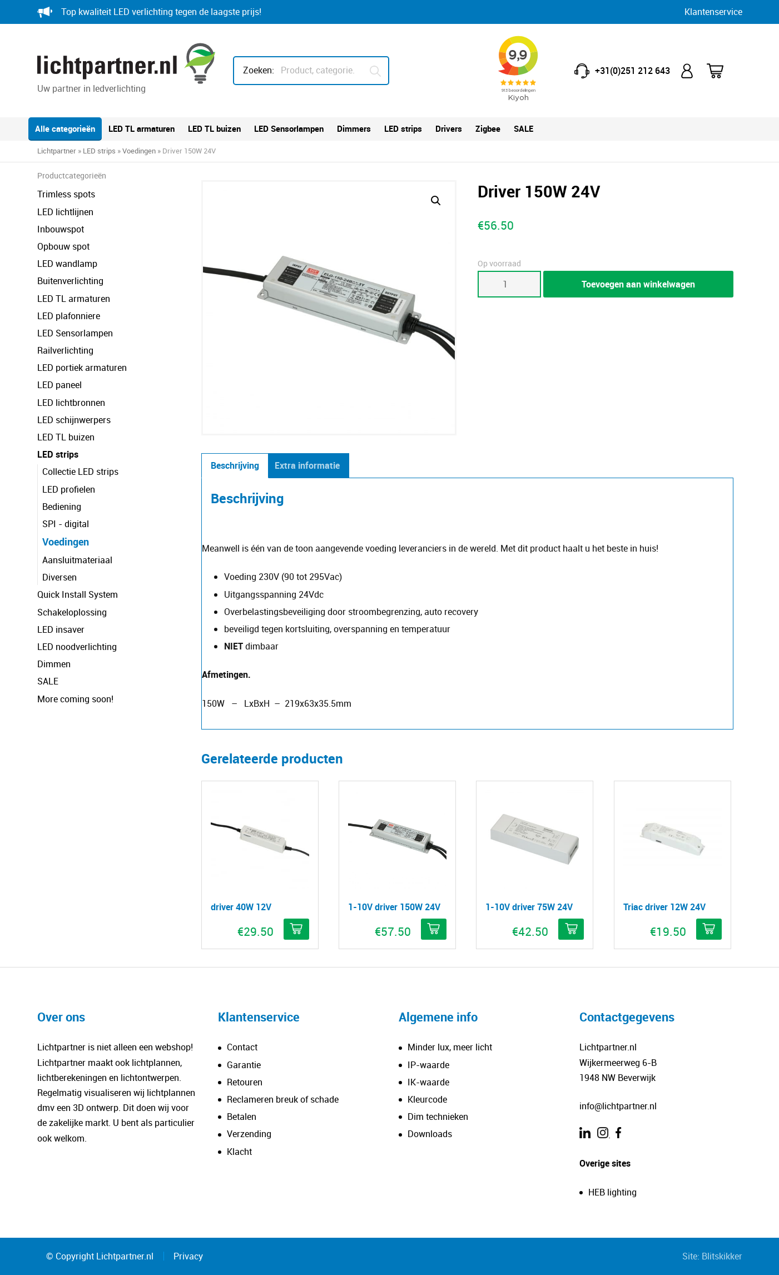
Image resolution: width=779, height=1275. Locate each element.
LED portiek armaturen (82, 367)
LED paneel (59, 385)
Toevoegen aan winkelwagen (638, 284)
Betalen (241, 1116)
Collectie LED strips (80, 471)
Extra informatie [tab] (307, 465)
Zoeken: (258, 70)
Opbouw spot (63, 246)
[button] (436, 201)
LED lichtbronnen (71, 402)
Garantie (244, 1065)
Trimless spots (66, 194)
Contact (242, 1047)
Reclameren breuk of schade (283, 1099)
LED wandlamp (67, 263)
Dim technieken (438, 1116)
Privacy (188, 1256)
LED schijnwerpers (74, 420)
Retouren (244, 1082)
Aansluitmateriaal (77, 560)
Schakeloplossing (72, 612)
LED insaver (61, 629)
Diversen (59, 577)
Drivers (448, 128)
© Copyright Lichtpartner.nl (99, 1256)
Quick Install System (77, 594)
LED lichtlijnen (65, 212)
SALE (523, 128)
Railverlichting (65, 350)
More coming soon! (75, 699)
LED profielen (68, 489)
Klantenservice (713, 12)
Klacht (239, 1151)
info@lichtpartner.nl (618, 1106)
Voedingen (139, 151)
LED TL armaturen (141, 128)
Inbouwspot (60, 229)
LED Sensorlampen (289, 128)
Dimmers (354, 128)
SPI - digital (65, 524)
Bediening (61, 506)
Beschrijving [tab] (235, 465)
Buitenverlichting (70, 281)
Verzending (249, 1134)
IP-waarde (428, 1065)
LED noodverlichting (77, 647)
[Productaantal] (509, 284)
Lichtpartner (56, 151)
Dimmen (54, 664)
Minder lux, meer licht (450, 1047)
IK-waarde (428, 1082)
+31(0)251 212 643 (632, 71)
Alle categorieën (65, 128)
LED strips (403, 128)
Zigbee (487, 128)
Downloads (430, 1134)
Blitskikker (722, 1256)
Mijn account (688, 71)
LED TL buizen (214, 128)
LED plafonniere (68, 316)
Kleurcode (427, 1099)
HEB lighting (612, 1192)
